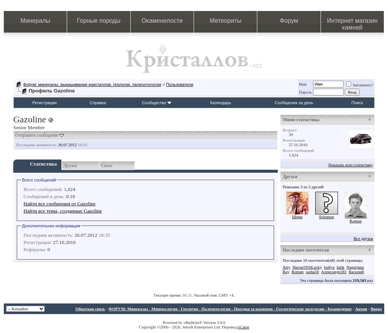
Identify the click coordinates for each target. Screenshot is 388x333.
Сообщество (157, 102)
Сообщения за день (294, 102)
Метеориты (225, 20)
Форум (289, 20)
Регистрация (45, 102)
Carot (244, 327)
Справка (98, 102)
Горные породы (98, 20)
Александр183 (334, 271)
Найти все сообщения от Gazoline (59, 203)
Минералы (35, 20)
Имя (303, 84)
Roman (356, 221)
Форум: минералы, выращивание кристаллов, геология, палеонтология (92, 84)
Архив (361, 308)
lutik (340, 267)
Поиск (357, 102)
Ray (286, 271)
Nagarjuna (355, 267)
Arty (286, 267)
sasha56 (312, 271)
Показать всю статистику (351, 165)
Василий (356, 271)
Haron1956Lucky (307, 267)
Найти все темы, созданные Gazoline (62, 211)
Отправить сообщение (36, 135)
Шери (297, 216)
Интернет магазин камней (352, 24)
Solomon (326, 216)
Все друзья (363, 238)
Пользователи (179, 84)
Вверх (376, 308)
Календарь (220, 102)
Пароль (305, 92)
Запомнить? (359, 85)
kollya (329, 267)
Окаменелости (162, 20)
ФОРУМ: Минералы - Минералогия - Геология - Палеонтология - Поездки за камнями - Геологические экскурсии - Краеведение (230, 308)
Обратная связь (90, 308)
